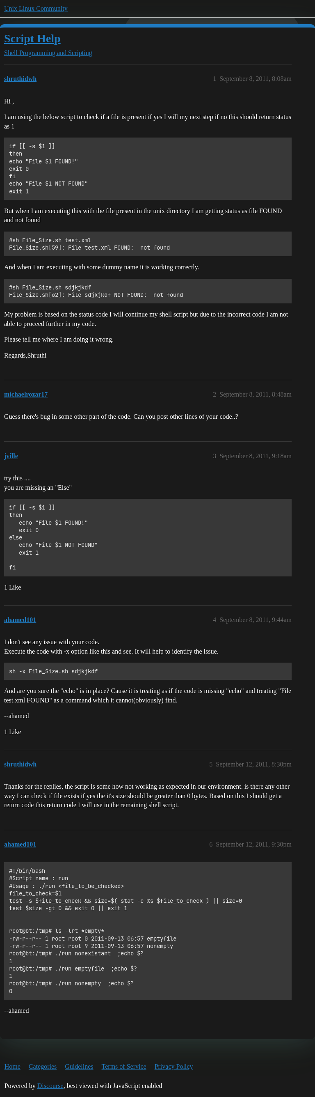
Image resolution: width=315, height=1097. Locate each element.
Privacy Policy (174, 1066)
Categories (43, 1066)
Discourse (50, 1085)
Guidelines (79, 1066)
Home (13, 1066)
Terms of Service (124, 1066)
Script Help (32, 38)
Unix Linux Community (36, 8)
